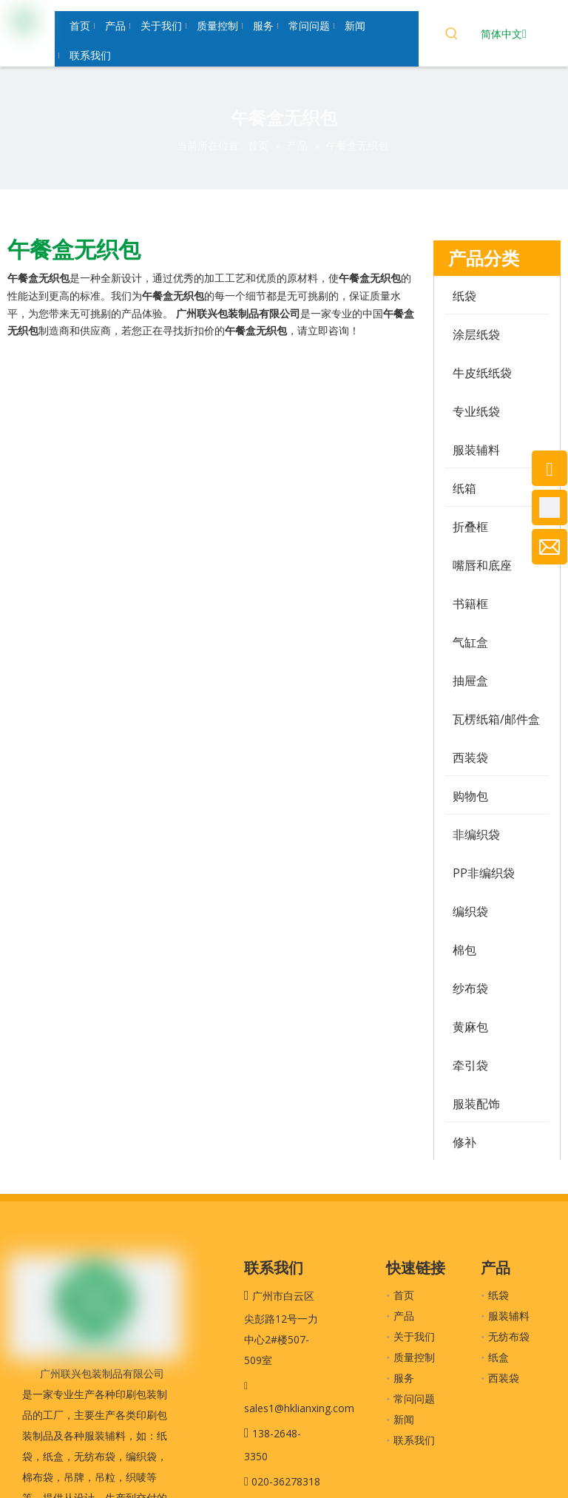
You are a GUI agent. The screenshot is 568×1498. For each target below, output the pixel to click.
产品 (403, 1316)
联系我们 (414, 1440)
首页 (403, 1295)
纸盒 (498, 1357)
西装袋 (503, 1378)
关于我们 (414, 1336)
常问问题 (414, 1398)
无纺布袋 (509, 1336)
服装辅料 (509, 1316)
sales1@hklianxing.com (299, 1408)
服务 (403, 1378)
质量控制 (414, 1357)
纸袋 (498, 1295)
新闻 (403, 1419)
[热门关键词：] (452, 35)
